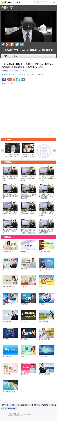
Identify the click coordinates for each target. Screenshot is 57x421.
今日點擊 (7, 7)
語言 (3, 405)
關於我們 (35, 405)
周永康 (11, 75)
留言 (15, 56)
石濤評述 (29, 75)
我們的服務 (24, 405)
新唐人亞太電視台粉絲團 (17, 71)
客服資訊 (45, 405)
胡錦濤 (20, 75)
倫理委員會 (11, 408)
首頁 (5, 56)
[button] (28, 26)
